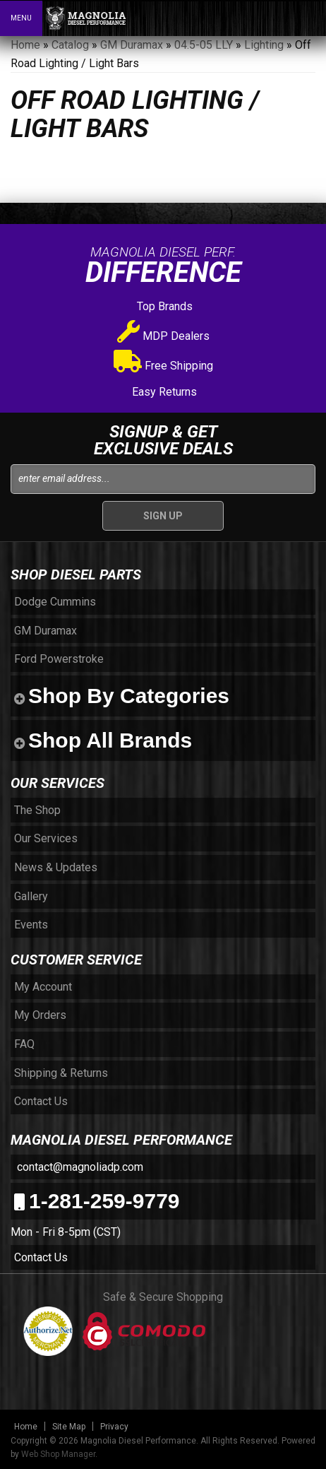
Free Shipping (163, 365)
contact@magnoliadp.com (78, 1167)
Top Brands (163, 306)
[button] (254, 17)
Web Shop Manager (58, 1454)
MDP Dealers (163, 336)
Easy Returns (163, 392)
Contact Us (41, 1257)
